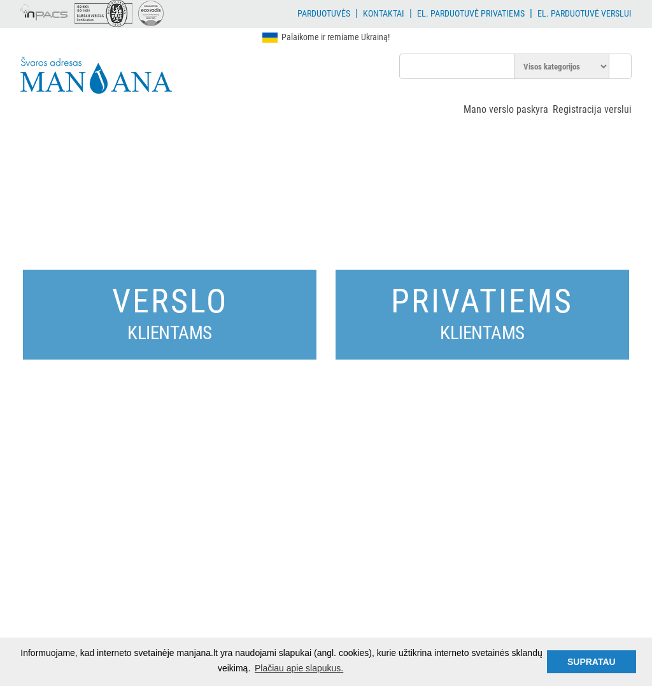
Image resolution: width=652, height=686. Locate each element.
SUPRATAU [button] (591, 662)
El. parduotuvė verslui (584, 13)
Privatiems (482, 313)
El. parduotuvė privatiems (471, 13)
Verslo (170, 313)
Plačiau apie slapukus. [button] (299, 668)
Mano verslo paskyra (506, 109)
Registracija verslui (592, 109)
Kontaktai (383, 13)
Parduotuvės (323, 13)
